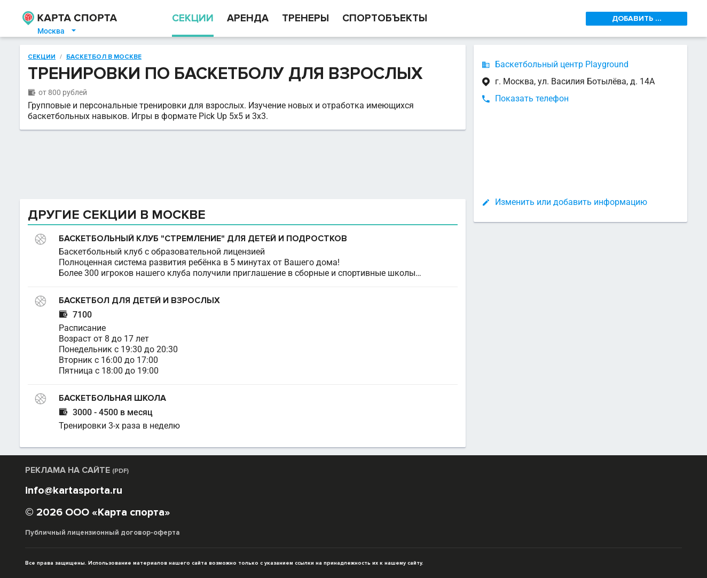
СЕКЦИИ (193, 18)
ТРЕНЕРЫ (305, 18)
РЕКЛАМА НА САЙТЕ (77, 470)
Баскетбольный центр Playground (562, 64)
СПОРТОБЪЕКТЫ (384, 18)
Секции (42, 57)
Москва (57, 31)
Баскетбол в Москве (104, 57)
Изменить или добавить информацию (571, 202)
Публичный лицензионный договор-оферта (102, 532)
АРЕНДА (248, 18)
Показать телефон (532, 98)
